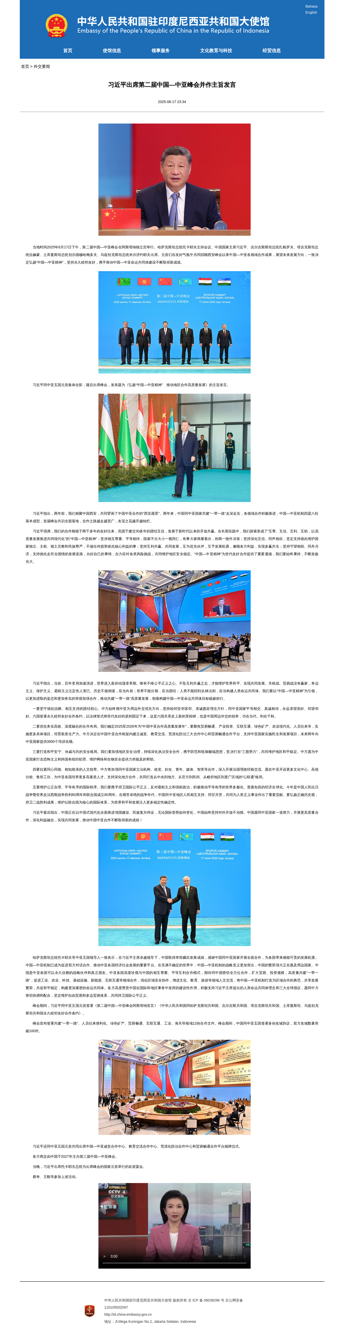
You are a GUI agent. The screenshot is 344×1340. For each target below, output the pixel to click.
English (311, 12)
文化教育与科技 (216, 50)
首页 (67, 50)
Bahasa (311, 6)
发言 (223, 385)
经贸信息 (272, 50)
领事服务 (160, 50)
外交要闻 (42, 66)
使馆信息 (112, 50)
